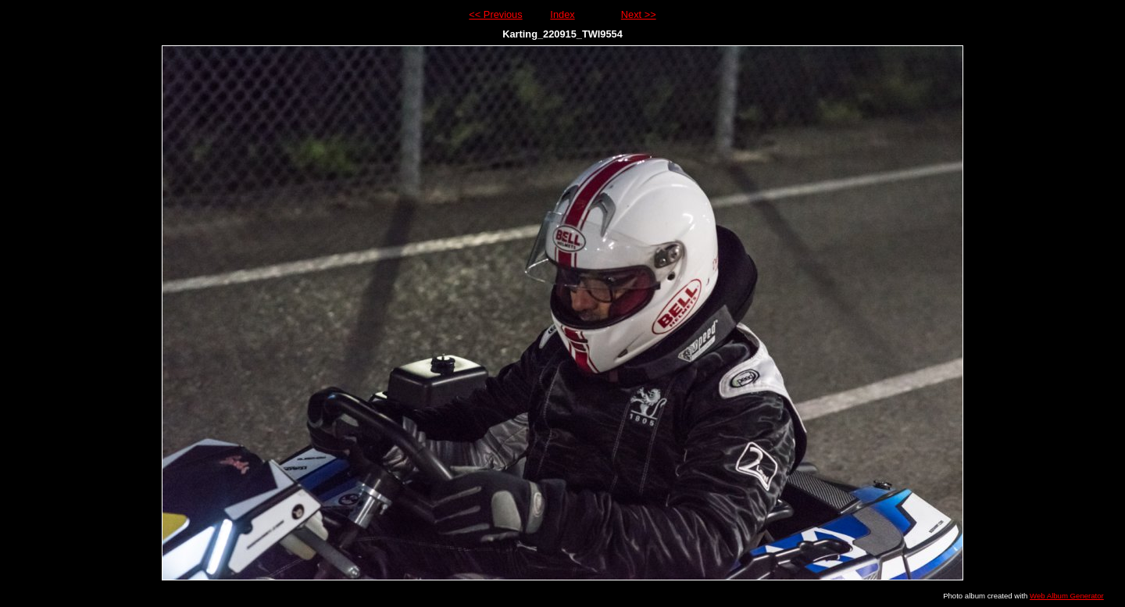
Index (562, 14)
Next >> (638, 14)
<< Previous (495, 14)
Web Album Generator (1067, 595)
